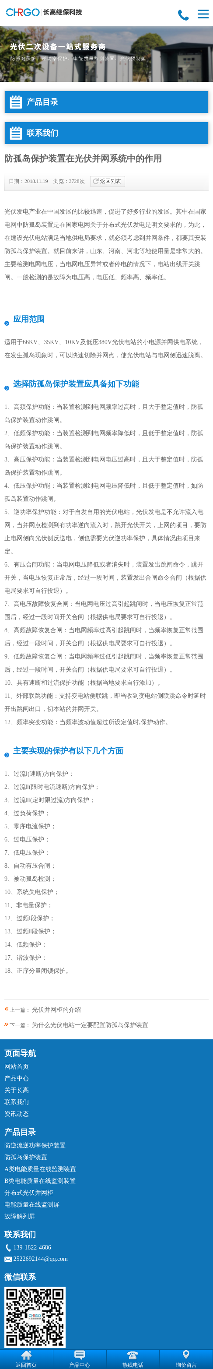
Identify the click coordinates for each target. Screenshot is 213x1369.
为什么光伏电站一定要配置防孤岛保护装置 (90, 1025)
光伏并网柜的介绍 (56, 1010)
